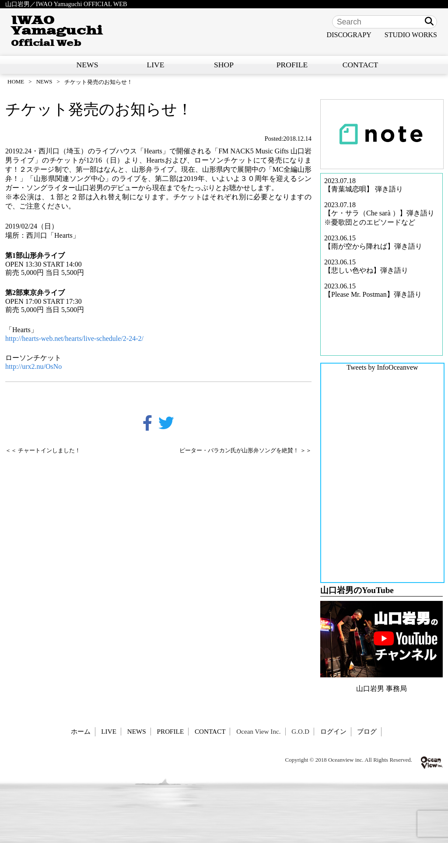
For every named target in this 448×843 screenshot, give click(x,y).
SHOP (224, 64)
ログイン (333, 731)
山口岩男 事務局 (381, 688)
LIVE (155, 64)
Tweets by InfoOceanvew (382, 367)
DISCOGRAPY (349, 34)
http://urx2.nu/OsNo (33, 366)
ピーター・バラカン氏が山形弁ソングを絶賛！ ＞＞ (245, 451)
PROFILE (292, 64)
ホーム (81, 731)
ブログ (367, 731)
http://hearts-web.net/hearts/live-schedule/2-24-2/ (74, 338)
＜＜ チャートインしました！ (42, 451)
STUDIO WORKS (411, 34)
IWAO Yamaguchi (56, 31)
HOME (15, 81)
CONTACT (360, 64)
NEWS (87, 64)
